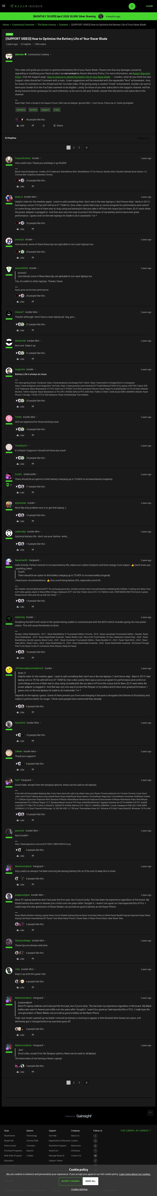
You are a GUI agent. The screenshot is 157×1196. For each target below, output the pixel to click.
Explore (29, 1130)
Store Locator (10, 1145)
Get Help (52, 1135)
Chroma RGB (32, 1140)
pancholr (19, 830)
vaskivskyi (20, 531)
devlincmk (20, 340)
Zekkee (18, 751)
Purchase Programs (13, 1150)
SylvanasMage (22, 940)
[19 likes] (30, 429)
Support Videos (56, 1160)
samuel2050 (21, 268)
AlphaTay (20, 617)
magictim (20, 369)
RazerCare (53, 1150)
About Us (75, 1135)
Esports (29, 1150)
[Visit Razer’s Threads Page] (95, 1146)
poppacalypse (22, 894)
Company (75, 1130)
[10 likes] (30, 652)
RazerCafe (9, 1140)
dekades (19, 54)
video (57, 109)
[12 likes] (30, 515)
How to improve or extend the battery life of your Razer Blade (78, 76)
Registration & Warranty (59, 1140)
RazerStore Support (57, 1145)
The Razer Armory (47, 24)
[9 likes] (29, 706)
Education (8, 1160)
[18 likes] (30, 458)
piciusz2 (19, 239)
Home (6, 24)
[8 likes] (29, 763)
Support (52, 1130)
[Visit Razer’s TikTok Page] (95, 1161)
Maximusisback (23, 866)
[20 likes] (30, 400)
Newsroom (76, 1145)
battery (33, 109)
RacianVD (20, 722)
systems (20, 109)
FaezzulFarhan (23, 158)
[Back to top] (150, 1113)
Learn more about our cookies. (135, 1174)
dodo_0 (19, 196)
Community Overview (23, 24)
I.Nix (17, 969)
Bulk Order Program (13, 1155)
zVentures (75, 1150)
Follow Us (97, 1130)
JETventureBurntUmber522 (29, 668)
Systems (63, 24)
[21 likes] (30, 324)
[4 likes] (29, 981)
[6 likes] (29, 953)
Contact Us (76, 1155)
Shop (6, 1130)
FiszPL (18, 474)
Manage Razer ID (56, 1155)
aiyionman (20, 502)
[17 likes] (30, 486)
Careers (74, 1140)
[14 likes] (30, 600)
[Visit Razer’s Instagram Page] (95, 1141)
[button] (4, 6)
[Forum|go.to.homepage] (25, 6)
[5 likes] (29, 924)
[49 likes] (30, 119)
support (45, 109)
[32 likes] (30, 180)
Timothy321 (21, 445)
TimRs (18, 416)
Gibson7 (19, 312)
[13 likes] (30, 544)
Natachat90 (21, 560)
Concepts (30, 1145)
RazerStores (9, 1135)
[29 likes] (30, 251)
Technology (31, 1135)
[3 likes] (29, 1066)
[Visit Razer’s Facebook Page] (95, 1136)
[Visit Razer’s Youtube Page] (95, 1156)
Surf (17, 780)
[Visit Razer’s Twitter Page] (95, 1151)
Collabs (29, 1155)
